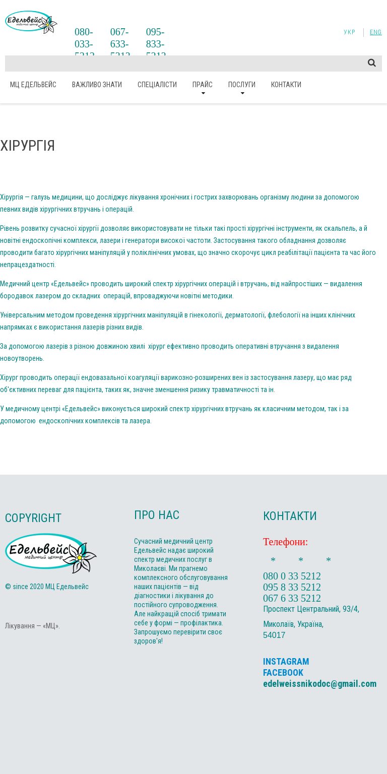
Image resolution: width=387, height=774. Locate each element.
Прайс (202, 85)
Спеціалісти (157, 85)
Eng (376, 32)
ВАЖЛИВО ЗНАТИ (97, 85)
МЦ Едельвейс (33, 85)
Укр (349, 32)
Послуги (241, 85)
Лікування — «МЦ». (32, 626)
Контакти (286, 85)
